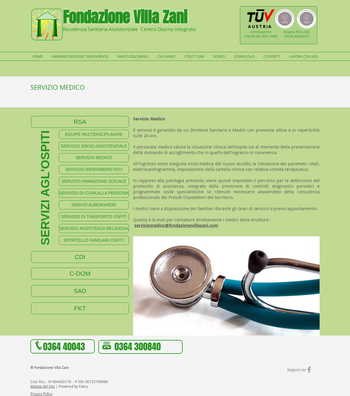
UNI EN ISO (253, 36)
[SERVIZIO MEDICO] (94, 157)
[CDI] (80, 257)
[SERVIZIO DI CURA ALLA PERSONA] (94, 193)
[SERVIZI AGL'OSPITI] (45, 188)
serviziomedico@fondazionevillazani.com (176, 225)
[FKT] (80, 308)
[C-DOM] (80, 273)
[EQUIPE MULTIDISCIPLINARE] (94, 134)
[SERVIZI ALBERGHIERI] (94, 205)
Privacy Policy (41, 393)
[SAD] (80, 291)
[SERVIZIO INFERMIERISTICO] (94, 169)
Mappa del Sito (42, 386)
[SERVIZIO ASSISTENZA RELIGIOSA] (94, 228)
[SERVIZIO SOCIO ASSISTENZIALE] (94, 146)
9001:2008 (269, 36)
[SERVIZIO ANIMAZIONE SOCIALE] (94, 181)
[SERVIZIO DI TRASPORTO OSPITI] (94, 216)
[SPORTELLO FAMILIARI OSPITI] (94, 240)
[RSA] (80, 122)
